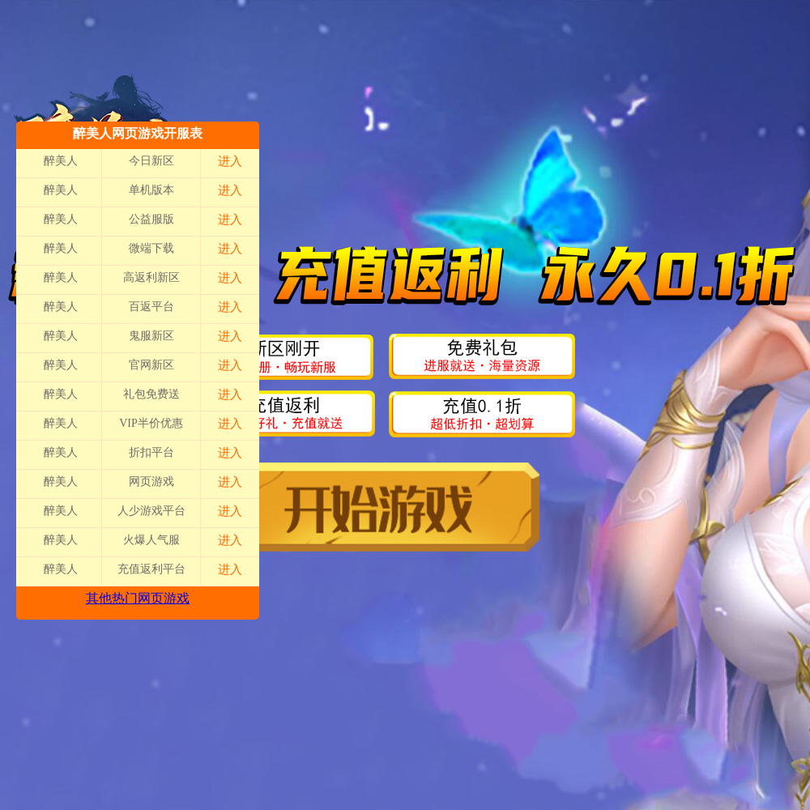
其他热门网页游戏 (138, 598)
